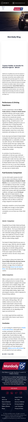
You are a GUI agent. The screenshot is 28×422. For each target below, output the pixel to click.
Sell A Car (4, 399)
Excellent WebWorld (21, 418)
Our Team (17, 399)
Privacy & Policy (19, 408)
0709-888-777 (5, 3)
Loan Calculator (19, 406)
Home (3, 397)
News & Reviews (6, 402)
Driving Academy (19, 404)
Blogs (3, 408)
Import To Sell (18, 397)
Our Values (14, 388)
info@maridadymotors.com (18, 3)
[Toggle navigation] (14, 8)
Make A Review (6, 406)
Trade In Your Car (6, 404)
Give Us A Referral (19, 402)
